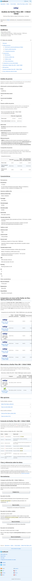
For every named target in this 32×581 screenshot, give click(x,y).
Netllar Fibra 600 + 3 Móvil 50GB (5, 350)
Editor (8, 20)
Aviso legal (2, 557)
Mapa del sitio (3, 556)
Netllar (7, 4)
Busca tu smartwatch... (16, 536)
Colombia (3, 572)
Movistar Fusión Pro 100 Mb (5, 390)
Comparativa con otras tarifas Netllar (10, 63)
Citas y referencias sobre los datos (10, 71)
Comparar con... (16, 492)
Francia (16, 572)
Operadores (3, 4)
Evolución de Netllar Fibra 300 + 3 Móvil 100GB (12, 69)
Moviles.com (4, 1)
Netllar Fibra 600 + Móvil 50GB (5, 343)
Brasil (2, 570)
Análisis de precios (6, 45)
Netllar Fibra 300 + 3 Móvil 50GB (5, 328)
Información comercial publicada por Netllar (14, 47)
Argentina (16, 568)
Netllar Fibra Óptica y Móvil (22, 4)
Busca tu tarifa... (16, 505)
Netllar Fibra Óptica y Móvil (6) (7, 404)
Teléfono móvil (8, 59)
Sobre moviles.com (4, 554)
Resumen (5, 43)
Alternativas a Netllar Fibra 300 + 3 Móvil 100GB (12, 65)
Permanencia (7, 55)
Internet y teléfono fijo (9, 57)
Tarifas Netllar (13, 4)
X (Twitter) (3, 564)
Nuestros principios (25, 473)
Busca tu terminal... (16, 521)
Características (6, 53)
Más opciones (6, 67)
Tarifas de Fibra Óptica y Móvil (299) (8, 413)
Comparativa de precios (10, 51)
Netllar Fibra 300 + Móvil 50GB (5, 321)
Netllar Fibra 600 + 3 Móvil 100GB (5, 357)
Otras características (9, 61)
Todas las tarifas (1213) (6, 416)
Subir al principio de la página (16, 548)
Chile (15, 570)
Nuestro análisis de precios (10, 49)
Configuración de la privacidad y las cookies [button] (8, 559)
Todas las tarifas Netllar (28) (6, 407)
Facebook (3, 562)
